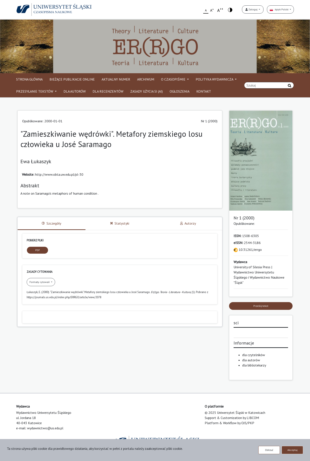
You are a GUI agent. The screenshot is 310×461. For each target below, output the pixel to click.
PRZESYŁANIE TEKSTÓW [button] (35, 91)
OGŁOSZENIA (179, 91)
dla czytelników (253, 355)
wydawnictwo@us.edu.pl (45, 428)
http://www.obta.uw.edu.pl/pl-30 (59, 174)
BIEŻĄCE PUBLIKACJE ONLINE (72, 79)
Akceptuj (292, 450)
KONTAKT (203, 91)
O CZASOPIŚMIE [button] (173, 79)
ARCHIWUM (145, 79)
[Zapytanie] (269, 85)
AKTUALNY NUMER (116, 79)
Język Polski (279, 9)
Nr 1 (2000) (209, 121)
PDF (37, 250)
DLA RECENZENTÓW (108, 91)
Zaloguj (251, 9)
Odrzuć (269, 450)
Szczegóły (51, 223)
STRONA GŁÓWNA (29, 79)
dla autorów (251, 360)
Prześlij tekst (260, 305)
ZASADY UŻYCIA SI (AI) (146, 91)
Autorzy (188, 223)
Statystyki (119, 223)
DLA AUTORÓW (75, 91)
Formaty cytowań (39, 282)
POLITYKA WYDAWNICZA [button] (215, 79)
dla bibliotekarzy (254, 365)
